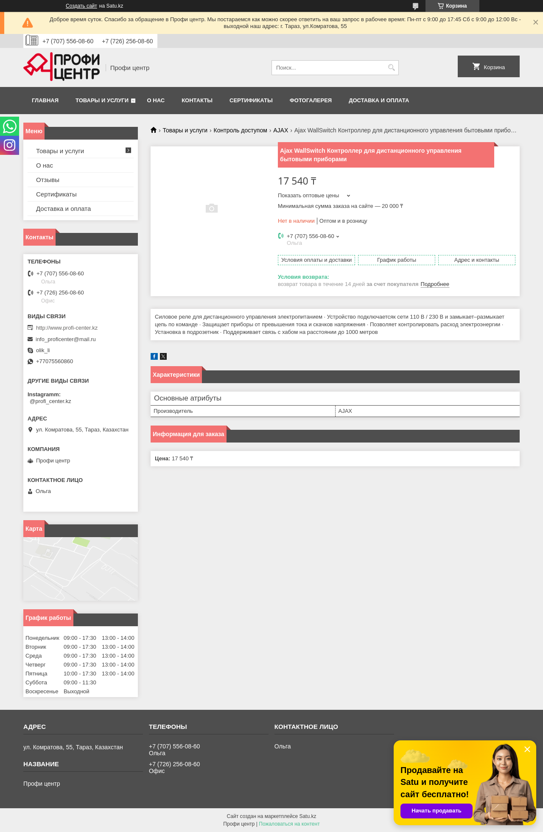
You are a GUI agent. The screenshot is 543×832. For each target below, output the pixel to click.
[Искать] (391, 67)
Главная (45, 100)
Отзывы (47, 179)
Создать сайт (81, 6)
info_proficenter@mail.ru (66, 339)
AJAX (280, 130)
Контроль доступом (240, 130)
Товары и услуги (102, 100)
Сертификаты (251, 100)
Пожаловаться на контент (289, 824)
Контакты (197, 100)
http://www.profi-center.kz (67, 328)
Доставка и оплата (379, 100)
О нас (156, 100)
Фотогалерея (311, 100)
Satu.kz (307, 816)
